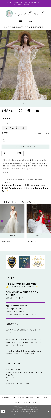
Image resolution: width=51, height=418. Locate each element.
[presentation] (12, 221)
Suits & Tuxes (30, 4)
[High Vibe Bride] (25, 13)
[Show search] (30, 20)
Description (12, 153)
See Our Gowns (13, 369)
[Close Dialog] (48, 411)
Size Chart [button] (42, 133)
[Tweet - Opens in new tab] (20, 111)
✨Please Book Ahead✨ (22, 287)
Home (6, 27)
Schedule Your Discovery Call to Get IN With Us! (24, 374)
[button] (21, 20)
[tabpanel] (25, 68)
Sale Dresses (35, 27)
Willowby (18, 27)
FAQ (7, 381)
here (25, 416)
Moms (9, 298)
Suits (19, 298)
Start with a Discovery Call (27, 2)
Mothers (18, 4)
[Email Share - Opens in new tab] (37, 110)
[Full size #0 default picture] (25, 68)
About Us (10, 378)
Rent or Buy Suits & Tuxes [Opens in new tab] (17, 384)
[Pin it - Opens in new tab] (29, 111)
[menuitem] (21, 20)
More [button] (5, 173)
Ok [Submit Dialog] (3, 411)
